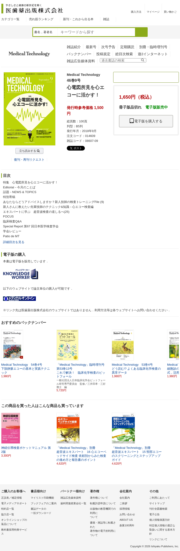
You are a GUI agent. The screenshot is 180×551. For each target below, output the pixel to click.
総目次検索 (124, 54)
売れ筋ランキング (41, 19)
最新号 (91, 47)
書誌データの (44, 511)
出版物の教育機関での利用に (103, 513)
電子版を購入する (146, 121)
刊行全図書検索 (158, 508)
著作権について (99, 497)
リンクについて (158, 539)
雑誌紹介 (74, 47)
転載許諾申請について (103, 503)
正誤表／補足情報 (11, 497)
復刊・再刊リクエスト (29, 159)
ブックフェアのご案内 (43, 503)
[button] (175, 352)
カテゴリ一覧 (10, 19)
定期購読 (127, 47)
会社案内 (125, 497)
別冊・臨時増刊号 (153, 47)
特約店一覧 (7, 508)
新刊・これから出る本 (78, 19)
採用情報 (125, 508)
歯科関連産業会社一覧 (73, 503)
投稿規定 (103, 54)
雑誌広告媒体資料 (81, 61)
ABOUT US (126, 519)
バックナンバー (79, 54)
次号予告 (108, 47)
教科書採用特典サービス (14, 531)
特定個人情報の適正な (162, 530)
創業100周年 (127, 525)
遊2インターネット (153, 54)
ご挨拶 (123, 503)
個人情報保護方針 (159, 519)
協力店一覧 (7, 514)
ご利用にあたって (159, 497)
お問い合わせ (127, 514)
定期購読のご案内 (146, 77)
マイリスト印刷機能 (42, 497)
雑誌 (106, 19)
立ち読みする (27, 150)
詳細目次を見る (13, 242)
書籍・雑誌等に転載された (103, 529)
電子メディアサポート (14, 503)
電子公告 (154, 514)
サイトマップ (157, 503)
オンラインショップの (14, 522)
